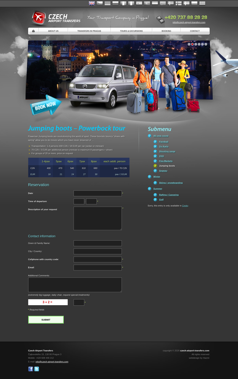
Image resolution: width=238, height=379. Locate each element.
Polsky (194, 3)
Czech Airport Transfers (54, 18)
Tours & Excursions (131, 31)
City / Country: (35, 251)
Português (147, 3)
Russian (115, 3)
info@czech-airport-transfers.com (189, 22)
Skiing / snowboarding (171, 183)
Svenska (171, 3)
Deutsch (107, 3)
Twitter (36, 369)
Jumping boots (167, 166)
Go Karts (164, 146)
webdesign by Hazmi (199, 358)
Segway (163, 171)
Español (139, 3)
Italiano (131, 3)
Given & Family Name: (39, 243)
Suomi (178, 3)
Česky (100, 3)
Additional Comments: (39, 275)
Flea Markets (166, 161)
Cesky (185, 206)
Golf (161, 199)
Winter (157, 176)
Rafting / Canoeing (169, 195)
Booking (166, 31)
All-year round (161, 136)
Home (33, 31)
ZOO (161, 156)
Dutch (155, 3)
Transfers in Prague (89, 31)
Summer (158, 189)
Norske (163, 3)
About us (53, 31)
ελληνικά (202, 3)
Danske (186, 3)
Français (123, 3)
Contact (195, 31)
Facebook (30, 369)
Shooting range (167, 151)
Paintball (164, 142)
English (92, 3)
